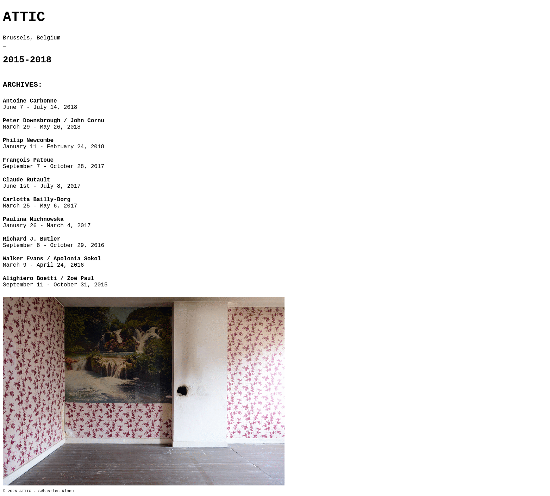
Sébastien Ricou (56, 491)
